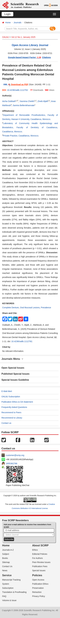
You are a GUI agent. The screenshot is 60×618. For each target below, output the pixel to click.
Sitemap (6, 562)
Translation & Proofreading (14, 592)
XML (5, 84)
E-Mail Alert (6, 391)
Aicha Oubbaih (9, 101)
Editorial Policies (39, 554)
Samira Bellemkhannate (24, 105)
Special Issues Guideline (15, 380)
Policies (37, 575)
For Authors (37, 558)
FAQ (4, 596)
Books (5, 558)
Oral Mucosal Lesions (30, 307)
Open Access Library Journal (30, 45)
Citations (46, 57)
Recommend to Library (11, 418)
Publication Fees (39, 566)
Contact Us (7, 566)
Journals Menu (12, 358)
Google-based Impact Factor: (24, 57)
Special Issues (38, 570)
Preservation (38, 588)
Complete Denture (10, 307)
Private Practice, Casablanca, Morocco (20, 135)
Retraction (37, 592)
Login (7, 14)
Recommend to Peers (11, 412)
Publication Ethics (40, 584)
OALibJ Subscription (10, 396)
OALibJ (5, 37)
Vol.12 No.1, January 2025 (23, 37)
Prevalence (46, 307)
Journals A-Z (8, 550)
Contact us (6, 423)
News (4, 570)
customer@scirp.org (15, 455)
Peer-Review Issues (41, 562)
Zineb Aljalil (42, 101)
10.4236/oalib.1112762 (17, 90)
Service (7, 575)
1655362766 (11, 463)
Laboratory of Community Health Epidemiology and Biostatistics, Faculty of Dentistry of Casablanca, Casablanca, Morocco (30, 127)
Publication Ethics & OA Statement (17, 402)
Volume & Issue (9, 600)
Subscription (7, 588)
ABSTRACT (7, 141)
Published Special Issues (15, 374)
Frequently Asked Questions (14, 407)
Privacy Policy (38, 596)
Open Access (38, 580)
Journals (17, 22)
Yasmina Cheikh (26, 101)
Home (8, 22)
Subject (5, 554)
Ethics (35, 550)
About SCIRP (40, 545)
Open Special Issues (12, 368)
